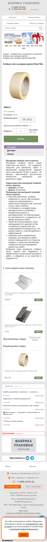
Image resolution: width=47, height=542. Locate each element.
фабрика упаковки (23, 3)
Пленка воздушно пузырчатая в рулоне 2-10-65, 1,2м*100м (22, 294)
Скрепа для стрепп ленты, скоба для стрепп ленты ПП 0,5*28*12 (23, 326)
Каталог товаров (37, 23)
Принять (23, 535)
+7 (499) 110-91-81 (25, 482)
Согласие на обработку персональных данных (23, 513)
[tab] (24, 147)
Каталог (32, 466)
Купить (21, 139)
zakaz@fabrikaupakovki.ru (26, 499)
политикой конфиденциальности (24, 529)
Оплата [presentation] (10, 154)
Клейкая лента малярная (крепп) (15, 56)
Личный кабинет (34, 17)
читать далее (39, 395)
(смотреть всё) (18, 386)
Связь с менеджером (33, 487)
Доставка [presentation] (11, 150)
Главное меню (12, 23)
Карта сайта (23, 510)
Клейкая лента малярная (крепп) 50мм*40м (19, 58)
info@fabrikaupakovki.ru (23, 502)
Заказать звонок (20, 13)
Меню (7, 466)
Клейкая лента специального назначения (26, 54)
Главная (6, 54)
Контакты (12, 17)
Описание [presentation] (11, 147)
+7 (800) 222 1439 (18, 9)
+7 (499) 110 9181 (18, 7)
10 (23, 48)
